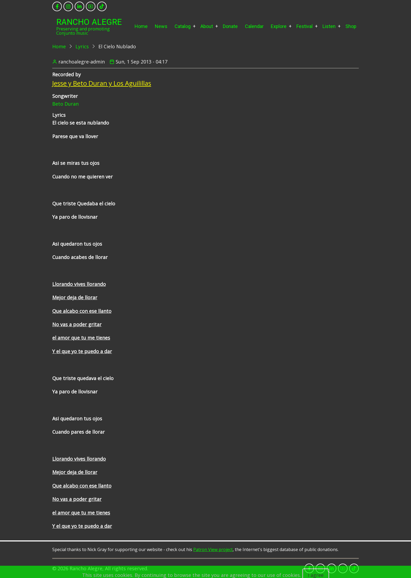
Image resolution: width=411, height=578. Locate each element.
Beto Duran (65, 104)
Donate (230, 26)
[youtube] (90, 6)
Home (141, 26)
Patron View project (213, 549)
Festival (304, 26)
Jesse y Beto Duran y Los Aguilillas (101, 83)
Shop (350, 26)
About (206, 26)
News (161, 26)
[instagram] (68, 6)
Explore (279, 26)
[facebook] (57, 6)
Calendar (254, 26)
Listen (329, 26)
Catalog (183, 26)
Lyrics (82, 46)
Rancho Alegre (89, 22)
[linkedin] (79, 6)
